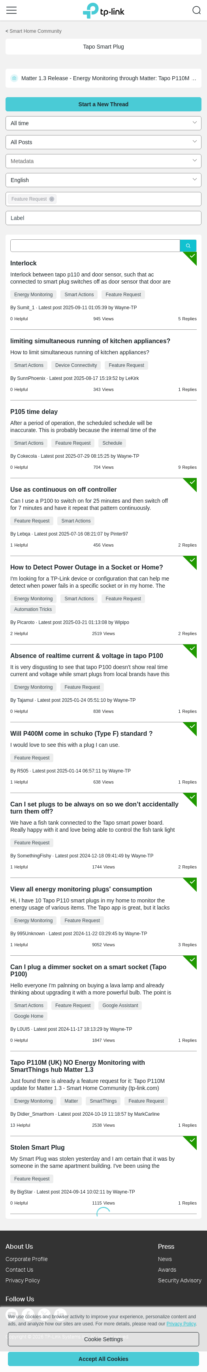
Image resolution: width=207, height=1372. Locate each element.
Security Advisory (179, 1280)
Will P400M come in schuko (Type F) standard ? (81, 733)
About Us (19, 1246)
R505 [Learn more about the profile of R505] (22, 771)
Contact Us (19, 1269)
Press (166, 1246)
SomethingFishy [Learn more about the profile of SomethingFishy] (34, 856)
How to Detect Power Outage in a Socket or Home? (86, 567)
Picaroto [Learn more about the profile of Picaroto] (25, 622)
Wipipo (122, 622)
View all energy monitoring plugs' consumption (81, 889)
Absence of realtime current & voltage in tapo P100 (86, 655)
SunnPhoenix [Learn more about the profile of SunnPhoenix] (31, 378)
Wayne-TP (126, 307)
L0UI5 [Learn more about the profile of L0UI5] (23, 1029)
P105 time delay (34, 411)
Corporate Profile (27, 1258)
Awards (167, 1269)
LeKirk (132, 378)
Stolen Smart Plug (37, 1147)
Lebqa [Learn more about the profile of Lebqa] (23, 534)
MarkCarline (147, 1114)
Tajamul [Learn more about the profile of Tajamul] (25, 700)
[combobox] (103, 123)
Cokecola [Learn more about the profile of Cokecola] (27, 456)
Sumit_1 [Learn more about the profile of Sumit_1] (25, 307)
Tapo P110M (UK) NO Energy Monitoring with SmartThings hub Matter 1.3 (77, 1066)
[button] (11, 10)
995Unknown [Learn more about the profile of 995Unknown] (31, 933)
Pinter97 (119, 534)
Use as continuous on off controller (63, 489)
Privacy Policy (23, 1280)
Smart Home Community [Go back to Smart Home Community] (35, 31)
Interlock (23, 263)
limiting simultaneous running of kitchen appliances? (90, 341)
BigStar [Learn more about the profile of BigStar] (24, 1192)
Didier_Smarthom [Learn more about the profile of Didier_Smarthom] (35, 1114)
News (165, 1258)
